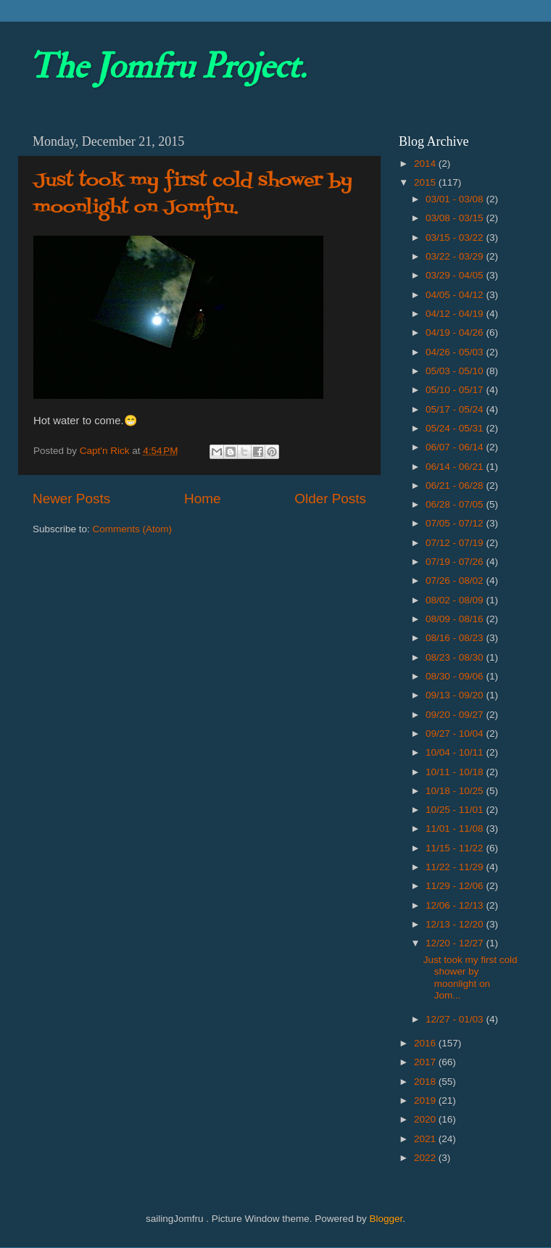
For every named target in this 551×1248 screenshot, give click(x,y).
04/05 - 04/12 (456, 294)
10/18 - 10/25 (456, 790)
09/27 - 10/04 (456, 733)
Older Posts (330, 498)
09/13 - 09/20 (456, 695)
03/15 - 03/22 (456, 237)
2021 (426, 1138)
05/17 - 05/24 (456, 409)
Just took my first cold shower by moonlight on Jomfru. (192, 194)
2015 (426, 182)
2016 (426, 1043)
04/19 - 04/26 (456, 332)
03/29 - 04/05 (456, 275)
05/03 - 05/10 (456, 370)
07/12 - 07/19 (456, 542)
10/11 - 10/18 (456, 771)
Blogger (385, 1218)
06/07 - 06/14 (456, 447)
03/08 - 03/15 (456, 217)
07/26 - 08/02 (456, 580)
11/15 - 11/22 (456, 848)
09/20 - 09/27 (456, 714)
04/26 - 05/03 (456, 352)
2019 (426, 1100)
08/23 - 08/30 (456, 657)
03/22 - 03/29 (456, 256)
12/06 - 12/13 (456, 905)
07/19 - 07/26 (456, 561)
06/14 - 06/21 (456, 466)
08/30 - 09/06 (456, 676)
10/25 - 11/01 (456, 809)
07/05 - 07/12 (456, 523)
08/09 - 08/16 (456, 618)
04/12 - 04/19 (456, 313)
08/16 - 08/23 (456, 637)
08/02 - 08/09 (456, 600)
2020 (426, 1119)
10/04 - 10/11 (456, 752)
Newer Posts (71, 498)
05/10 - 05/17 (456, 389)
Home (202, 498)
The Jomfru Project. (167, 66)
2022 (426, 1157)
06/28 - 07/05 (456, 504)
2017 (426, 1062)
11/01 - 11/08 (456, 828)
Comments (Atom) (133, 529)
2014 (426, 163)
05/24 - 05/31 (456, 428)
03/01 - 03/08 (456, 199)
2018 (426, 1081)
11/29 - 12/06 (456, 885)
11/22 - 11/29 (456, 866)
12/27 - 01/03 (456, 1019)
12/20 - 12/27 (456, 943)
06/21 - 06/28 (456, 485)
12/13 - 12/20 (456, 924)
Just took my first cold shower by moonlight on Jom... (470, 977)
